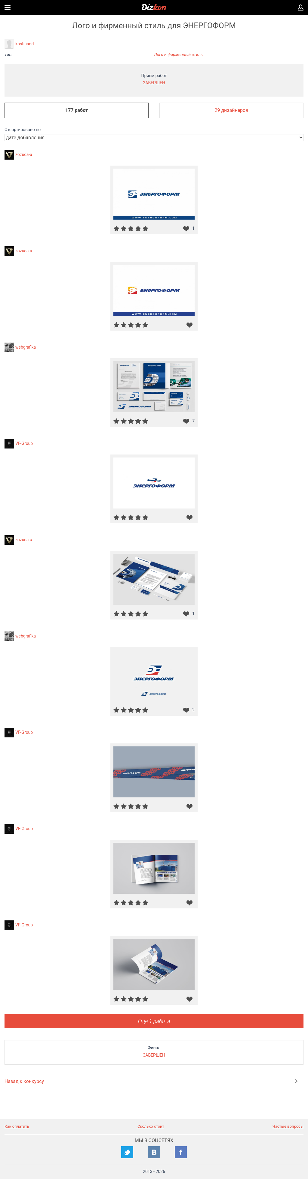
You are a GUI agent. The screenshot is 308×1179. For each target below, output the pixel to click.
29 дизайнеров (231, 110)
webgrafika (25, 347)
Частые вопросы (288, 1126)
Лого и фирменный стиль (178, 54)
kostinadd (24, 43)
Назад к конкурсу (24, 1081)
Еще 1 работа (154, 1021)
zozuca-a (23, 154)
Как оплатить (17, 1126)
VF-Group (24, 443)
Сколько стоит (150, 1126)
